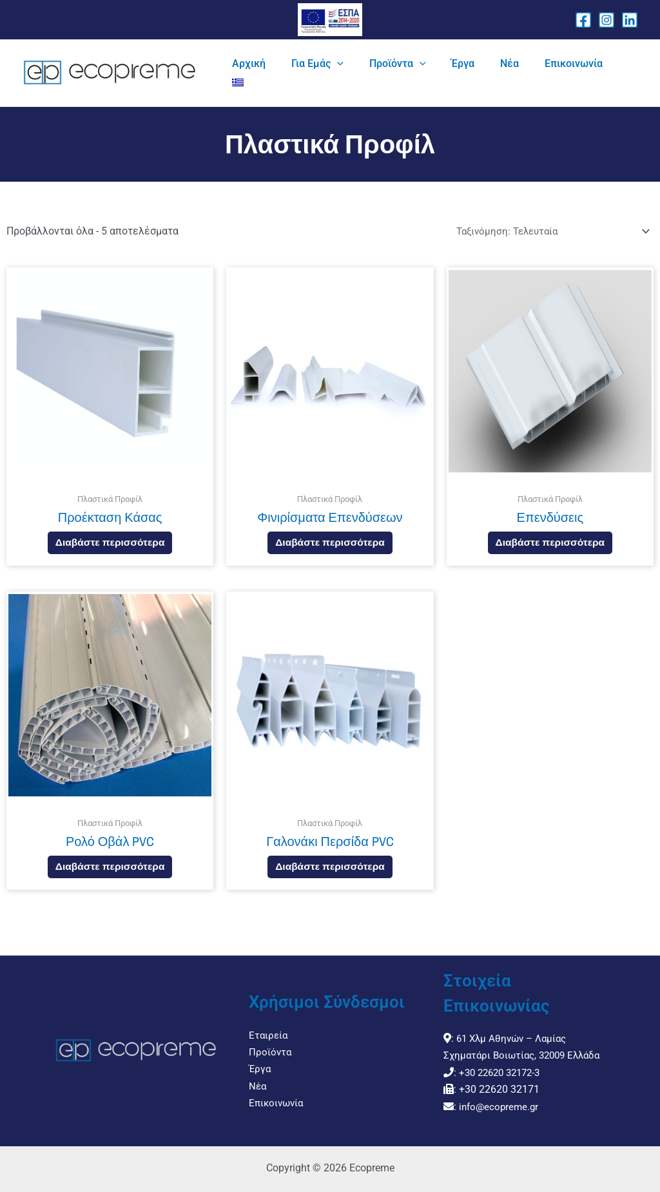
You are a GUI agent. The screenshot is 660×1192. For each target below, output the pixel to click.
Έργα (260, 1060)
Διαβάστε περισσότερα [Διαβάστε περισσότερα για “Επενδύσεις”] (550, 547)
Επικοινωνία (278, 1094)
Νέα (258, 1078)
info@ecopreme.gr (500, 1107)
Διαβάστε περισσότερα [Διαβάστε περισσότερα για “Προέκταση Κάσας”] (109, 547)
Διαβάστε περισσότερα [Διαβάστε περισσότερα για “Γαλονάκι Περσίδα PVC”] (330, 874)
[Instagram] (606, 20)
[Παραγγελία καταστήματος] (548, 231)
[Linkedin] (629, 20)
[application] (392, 73)
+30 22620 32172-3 (503, 1072)
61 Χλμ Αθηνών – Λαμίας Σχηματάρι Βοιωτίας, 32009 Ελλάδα (508, 1038)
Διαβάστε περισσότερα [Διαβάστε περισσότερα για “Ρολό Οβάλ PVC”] (109, 874)
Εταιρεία (269, 1026)
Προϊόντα (271, 1043)
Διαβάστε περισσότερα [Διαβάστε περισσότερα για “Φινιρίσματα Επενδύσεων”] (330, 547)
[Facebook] (583, 20)
